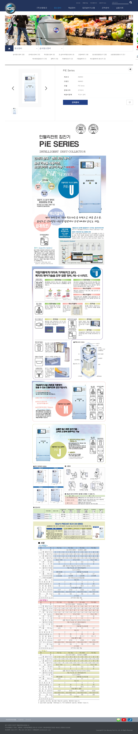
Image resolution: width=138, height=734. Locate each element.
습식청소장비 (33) (18, 54)
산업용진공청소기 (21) (118, 54)
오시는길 (28, 720)
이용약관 (21, 720)
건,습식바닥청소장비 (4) (66, 54)
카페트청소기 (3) (67, 59)
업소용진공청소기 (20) (99, 54)
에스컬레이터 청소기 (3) (98, 59)
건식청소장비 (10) (34, 54)
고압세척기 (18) (83, 54)
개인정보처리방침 (11, 720)
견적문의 (75, 102)
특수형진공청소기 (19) (39, 59)
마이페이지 (93, 3)
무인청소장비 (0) (49, 54)
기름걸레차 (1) (81, 59)
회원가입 (85, 3)
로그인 (78, 3)
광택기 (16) (54, 59)
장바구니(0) (102, 3)
